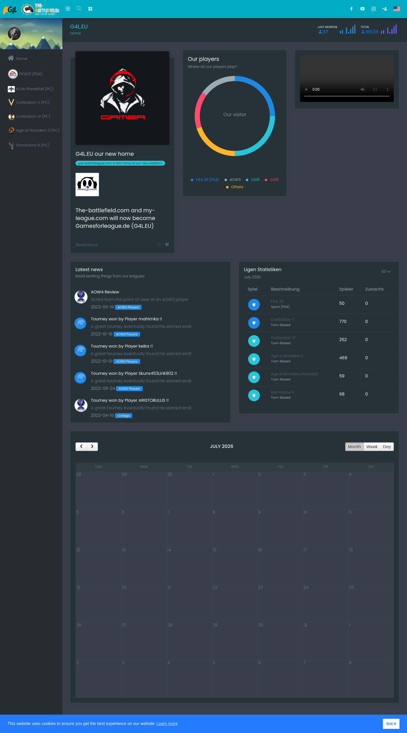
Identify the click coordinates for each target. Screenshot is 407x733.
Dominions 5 (282, 392)
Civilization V (282, 319)
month (354, 447)
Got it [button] (391, 724)
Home (75, 33)
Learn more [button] (167, 723)
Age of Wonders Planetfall (294, 374)
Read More (87, 245)
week (372, 447)
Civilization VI (283, 337)
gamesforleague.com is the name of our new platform (120, 163)
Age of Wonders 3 (287, 355)
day (387, 447)
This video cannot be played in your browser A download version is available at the (347, 78)
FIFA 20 (277, 301)
